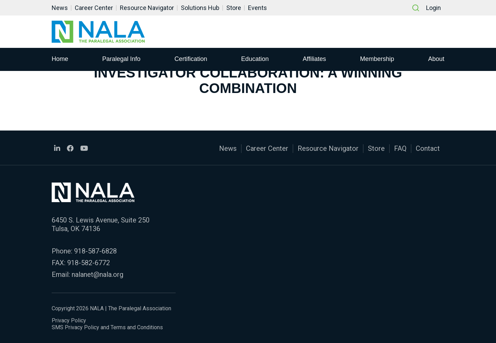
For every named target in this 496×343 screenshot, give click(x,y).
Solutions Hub (200, 7)
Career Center (94, 7)
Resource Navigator (147, 7)
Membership (377, 58)
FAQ (400, 148)
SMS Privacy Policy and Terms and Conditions (107, 327)
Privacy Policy (69, 320)
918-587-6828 (95, 251)
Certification (190, 58)
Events (257, 7)
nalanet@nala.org (97, 274)
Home (60, 58)
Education (255, 58)
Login (433, 7)
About (436, 58)
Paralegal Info (121, 58)
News (60, 7)
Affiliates (314, 58)
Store (233, 7)
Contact (428, 148)
